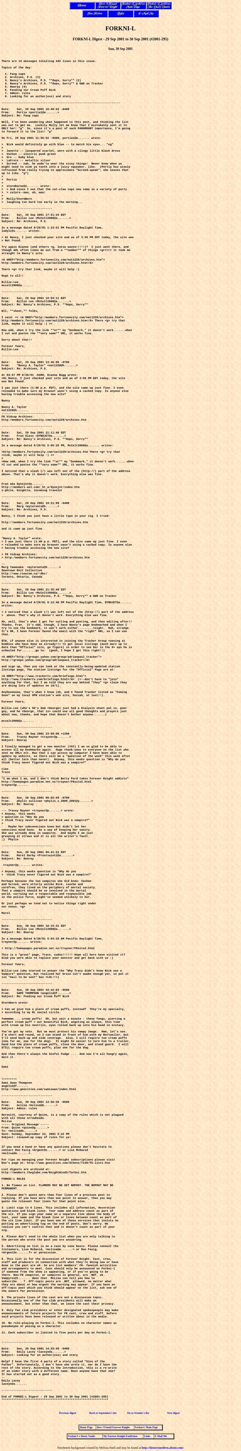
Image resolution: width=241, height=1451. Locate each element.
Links (147, 1436)
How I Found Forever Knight (113, 1427)
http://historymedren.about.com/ (163, 1447)
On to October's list (138, 1413)
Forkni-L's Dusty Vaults (81, 1436)
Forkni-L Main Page (146, 1427)
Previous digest (67, 1413)
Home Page (86, 1427)
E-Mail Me (161, 1436)
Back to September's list (102, 1413)
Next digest (173, 1413)
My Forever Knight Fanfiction (120, 1436)
